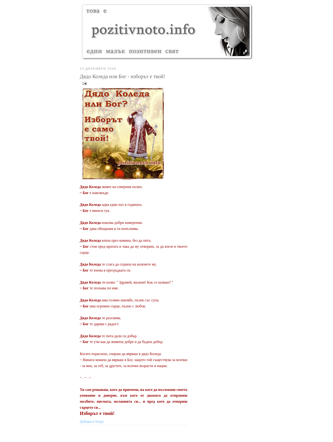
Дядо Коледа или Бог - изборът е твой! (122, 76)
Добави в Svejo (92, 421)
